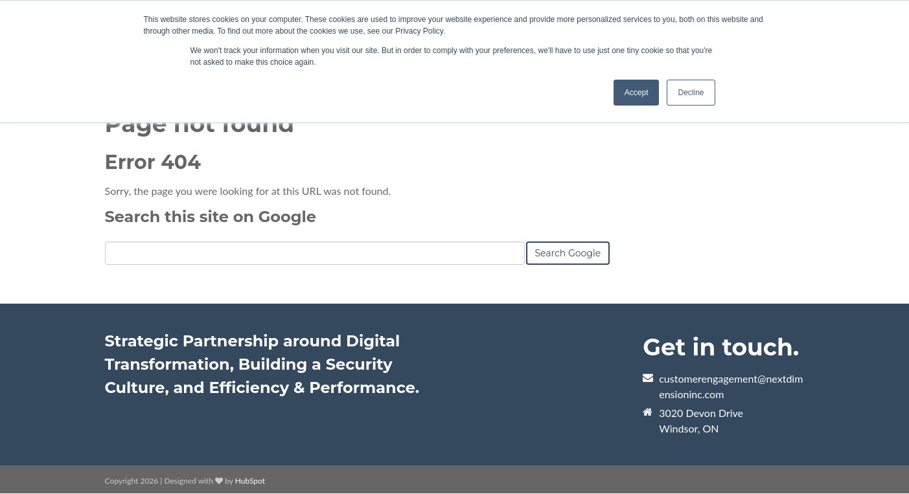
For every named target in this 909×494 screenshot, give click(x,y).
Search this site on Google (210, 216)
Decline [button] (691, 92)
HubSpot (250, 481)
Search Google (568, 253)
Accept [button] (637, 92)
